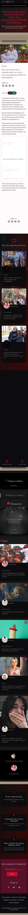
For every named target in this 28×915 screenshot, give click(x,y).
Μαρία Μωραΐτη (14, 306)
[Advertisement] (14, 415)
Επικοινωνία (15, 897)
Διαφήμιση (6, 900)
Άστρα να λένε (6, 609)
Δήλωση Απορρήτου (14, 902)
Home (3, 26)
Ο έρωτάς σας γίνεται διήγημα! (14, 820)
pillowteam (11, 603)
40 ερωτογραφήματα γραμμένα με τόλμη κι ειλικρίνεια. (14, 800)
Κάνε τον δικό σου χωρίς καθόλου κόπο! (14, 844)
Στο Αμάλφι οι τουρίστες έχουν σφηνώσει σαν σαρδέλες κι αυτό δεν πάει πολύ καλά (13, 316)
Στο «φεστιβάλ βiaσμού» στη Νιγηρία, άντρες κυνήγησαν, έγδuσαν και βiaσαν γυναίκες (13, 575)
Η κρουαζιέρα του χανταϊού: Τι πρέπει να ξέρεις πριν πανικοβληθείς (13, 279)
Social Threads (8, 312)
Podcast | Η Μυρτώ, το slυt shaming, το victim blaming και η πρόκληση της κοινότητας (13, 687)
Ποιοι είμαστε (13, 900)
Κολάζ (5, 66)
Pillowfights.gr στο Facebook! (14, 495)
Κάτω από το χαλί (7, 646)
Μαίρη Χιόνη (12, 677)
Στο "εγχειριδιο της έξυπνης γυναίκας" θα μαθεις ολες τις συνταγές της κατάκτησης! (14, 848)
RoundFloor (15, 909)
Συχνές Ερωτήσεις (6, 897)
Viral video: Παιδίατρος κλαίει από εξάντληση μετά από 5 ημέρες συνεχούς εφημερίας (13, 740)
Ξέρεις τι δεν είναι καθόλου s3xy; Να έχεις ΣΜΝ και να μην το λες (12, 650)
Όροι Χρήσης (20, 900)
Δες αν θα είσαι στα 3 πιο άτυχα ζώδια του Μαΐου (13, 613)
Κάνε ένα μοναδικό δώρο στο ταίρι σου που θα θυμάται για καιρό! (14, 824)
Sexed (4, 683)
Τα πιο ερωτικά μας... (14, 797)
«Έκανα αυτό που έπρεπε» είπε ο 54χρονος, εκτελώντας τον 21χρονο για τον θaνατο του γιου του (13, 355)
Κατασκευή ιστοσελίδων (18, 908)
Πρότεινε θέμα (22, 897)
